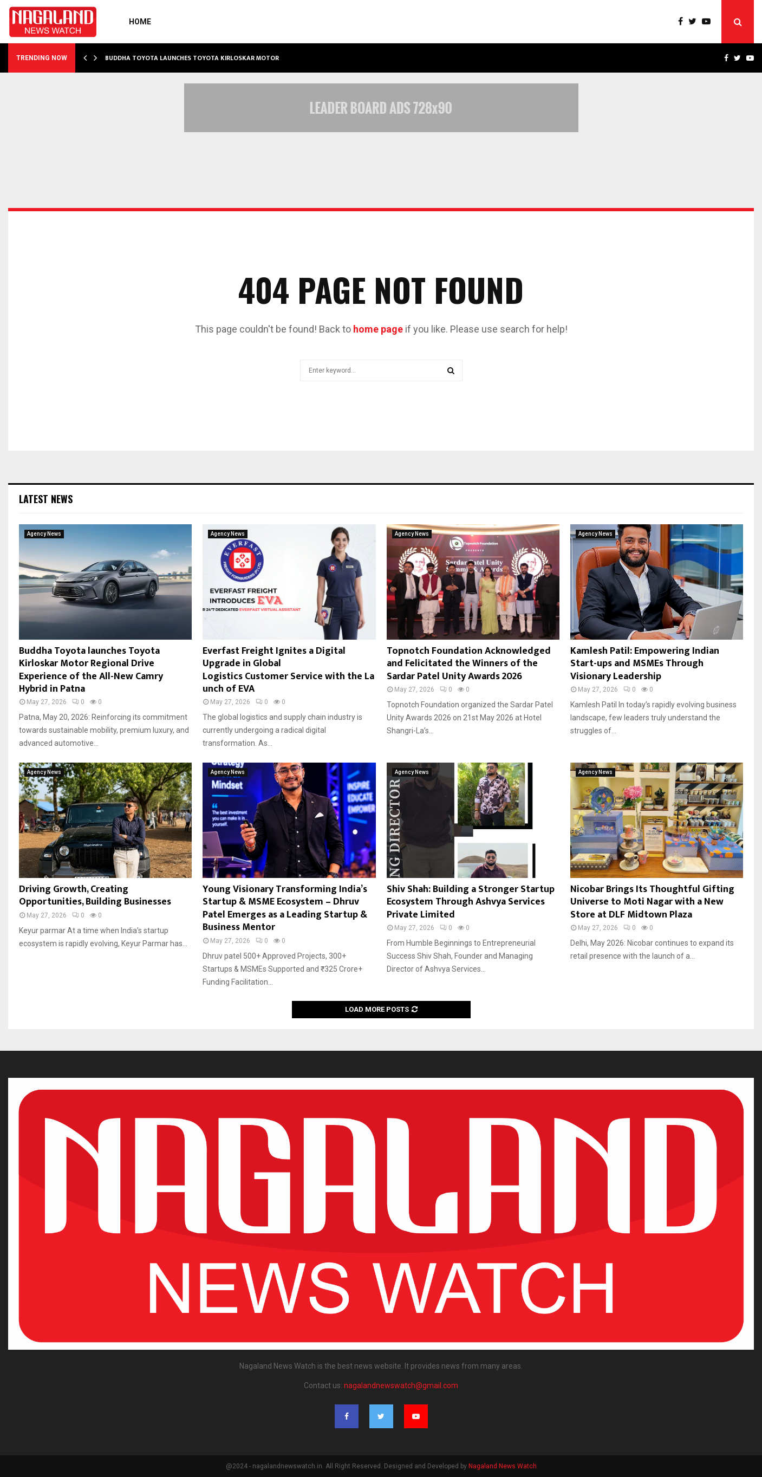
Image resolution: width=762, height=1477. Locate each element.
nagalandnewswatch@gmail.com (401, 1385)
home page (378, 329)
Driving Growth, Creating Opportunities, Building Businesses (95, 895)
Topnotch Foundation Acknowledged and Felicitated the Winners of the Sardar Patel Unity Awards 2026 (469, 664)
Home (140, 21)
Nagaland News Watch (502, 1466)
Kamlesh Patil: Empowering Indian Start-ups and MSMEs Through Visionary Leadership (644, 664)
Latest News (46, 499)
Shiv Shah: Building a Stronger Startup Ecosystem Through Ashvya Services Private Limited (471, 902)
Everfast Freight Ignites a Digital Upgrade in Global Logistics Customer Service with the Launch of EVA (288, 670)
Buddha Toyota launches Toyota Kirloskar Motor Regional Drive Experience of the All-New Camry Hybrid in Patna (91, 670)
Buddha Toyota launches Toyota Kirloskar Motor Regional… (210, 58)
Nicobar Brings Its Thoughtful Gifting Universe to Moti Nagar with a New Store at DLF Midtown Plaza (652, 902)
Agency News (44, 534)
